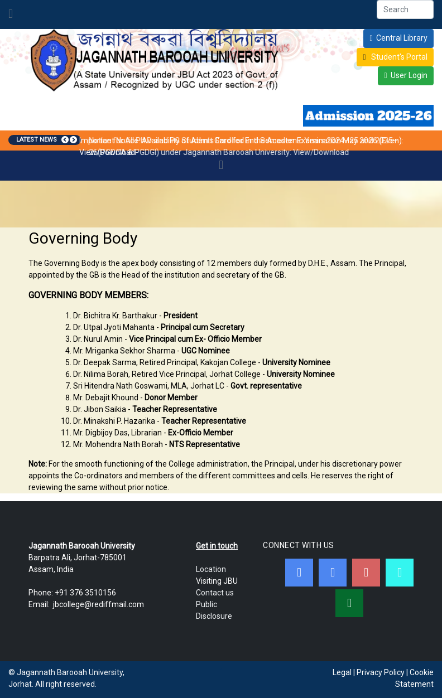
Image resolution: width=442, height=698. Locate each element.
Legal (342, 672)
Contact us (215, 592)
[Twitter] (333, 572)
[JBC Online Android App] (400, 572)
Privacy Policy (381, 672)
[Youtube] (366, 572)
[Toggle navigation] (10, 14)
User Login (409, 75)
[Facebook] (299, 572)
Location (211, 569)
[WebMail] (349, 603)
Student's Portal (398, 56)
